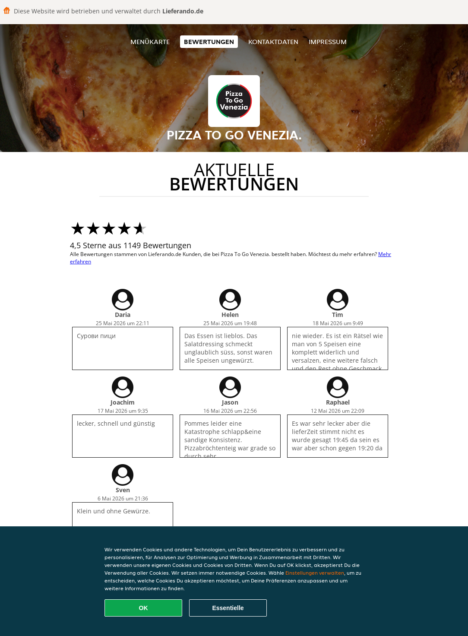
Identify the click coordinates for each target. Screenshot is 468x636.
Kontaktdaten (273, 41)
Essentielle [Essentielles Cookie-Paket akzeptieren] (227, 607)
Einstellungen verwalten (314, 573)
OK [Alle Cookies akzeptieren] (143, 607)
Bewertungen (209, 41)
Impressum (328, 41)
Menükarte (150, 41)
